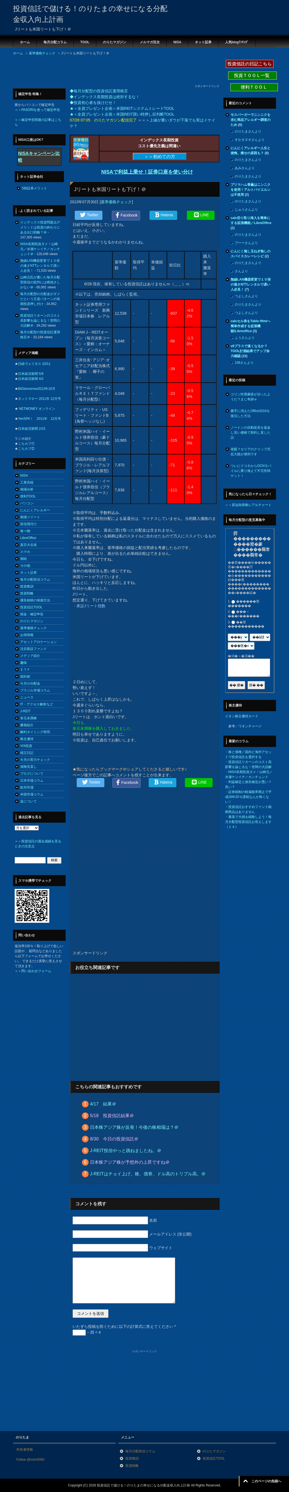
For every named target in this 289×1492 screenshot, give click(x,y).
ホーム (25, 42)
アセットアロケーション (38, 642)
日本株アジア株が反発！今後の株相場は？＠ (134, 1127)
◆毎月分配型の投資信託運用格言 (99, 91)
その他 (25, 566)
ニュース (26, 697)
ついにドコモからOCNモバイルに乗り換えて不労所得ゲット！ (251, 471)
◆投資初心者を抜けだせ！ (93, 102)
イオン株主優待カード (241, 716)
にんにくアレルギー (35, 510)
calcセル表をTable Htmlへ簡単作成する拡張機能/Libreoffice (250, 326)
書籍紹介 (26, 725)
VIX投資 (26, 746)
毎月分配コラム (55, 42)
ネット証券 (203, 42)
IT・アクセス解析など (36, 704)
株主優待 (26, 739)
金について (28, 801)
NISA (177, 42)
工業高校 (26, 482)
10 (244, 356)
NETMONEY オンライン (36, 409)
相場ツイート (30, 517)
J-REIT (25, 711)
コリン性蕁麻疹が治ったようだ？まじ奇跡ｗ (250, 396)
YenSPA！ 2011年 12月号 (39, 419)
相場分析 (26, 489)
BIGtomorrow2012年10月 (36, 389)
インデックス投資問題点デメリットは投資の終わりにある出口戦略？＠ (40, 227)
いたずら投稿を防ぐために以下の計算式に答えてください (124, 1326)
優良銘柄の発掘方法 (35, 600)
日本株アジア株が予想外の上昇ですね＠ (130, 1162)
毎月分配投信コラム (35, 579)
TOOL (84, 42)
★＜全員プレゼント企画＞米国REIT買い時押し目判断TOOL (122, 114)
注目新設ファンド (33, 649)
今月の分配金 (30, 683)
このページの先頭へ (266, 1481)
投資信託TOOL (31, 607)
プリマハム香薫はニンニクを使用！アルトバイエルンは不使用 (250, 190)
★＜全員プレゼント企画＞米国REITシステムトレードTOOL (122, 108)
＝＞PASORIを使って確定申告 (37, 110)
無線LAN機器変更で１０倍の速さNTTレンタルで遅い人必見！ (40, 266)
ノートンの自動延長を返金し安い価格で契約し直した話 (250, 432)
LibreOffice (28, 538)
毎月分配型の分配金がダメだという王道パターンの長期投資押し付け (40, 299)
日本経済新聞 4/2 (30, 379)
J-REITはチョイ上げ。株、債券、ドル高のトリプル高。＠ (148, 1173)
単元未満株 (28, 718)
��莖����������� (246, 624)
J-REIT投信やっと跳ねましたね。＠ (125, 1150)
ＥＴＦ (25, 670)
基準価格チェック (116, 202)
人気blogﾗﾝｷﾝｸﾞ (237, 42)
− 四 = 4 (87, 1332)
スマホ (25, 552)
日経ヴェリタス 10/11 (34, 364)
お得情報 (26, 635)
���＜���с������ (243, 614)
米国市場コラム (31, 794)
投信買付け (28, 524)
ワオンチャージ (250, 726)
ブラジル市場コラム (35, 690)
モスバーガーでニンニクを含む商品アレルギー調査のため (250, 120)
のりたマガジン (114, 42)
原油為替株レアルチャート (252, 505)
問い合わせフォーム (36, 971)
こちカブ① (26, 444)
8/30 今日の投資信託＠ (114, 1139)
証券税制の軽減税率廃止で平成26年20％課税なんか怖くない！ (248, 797)
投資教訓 (26, 586)
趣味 (23, 663)
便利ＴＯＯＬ (254, 87)
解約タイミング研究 (35, 732)
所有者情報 (24, 1450)
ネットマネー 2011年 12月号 (39, 399)
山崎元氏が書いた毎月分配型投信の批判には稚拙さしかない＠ (40, 282)
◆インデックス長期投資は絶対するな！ (105, 97)
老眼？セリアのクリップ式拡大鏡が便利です (250, 451)
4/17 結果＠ (103, 1104)
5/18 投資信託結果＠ (112, 1115)
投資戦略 (26, 593)
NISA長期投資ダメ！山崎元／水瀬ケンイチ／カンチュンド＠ (40, 249)
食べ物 (25, 531)
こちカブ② (26, 449)
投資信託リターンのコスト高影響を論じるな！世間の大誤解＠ (40, 320)
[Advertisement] (114, 71)
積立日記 (26, 753)
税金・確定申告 (31, 614)
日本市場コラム (31, 780)
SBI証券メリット (34, 188)
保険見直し (28, 767)
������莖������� (243, 603)
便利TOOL (28, 496)
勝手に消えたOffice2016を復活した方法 (250, 413)
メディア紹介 (30, 656)
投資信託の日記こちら (250, 64)
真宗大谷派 (28, 545)
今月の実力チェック (35, 760)
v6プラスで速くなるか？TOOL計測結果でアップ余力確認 (250, 351)
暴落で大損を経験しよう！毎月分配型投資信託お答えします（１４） (248, 822)
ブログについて (31, 774)
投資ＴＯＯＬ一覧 (252, 75)
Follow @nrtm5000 (30, 1460)
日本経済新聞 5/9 (30, 374)
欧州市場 (26, 787)
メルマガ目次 (150, 42)
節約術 (25, 676)
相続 (23, 559)
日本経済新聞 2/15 (31, 429)
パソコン (26, 503)
